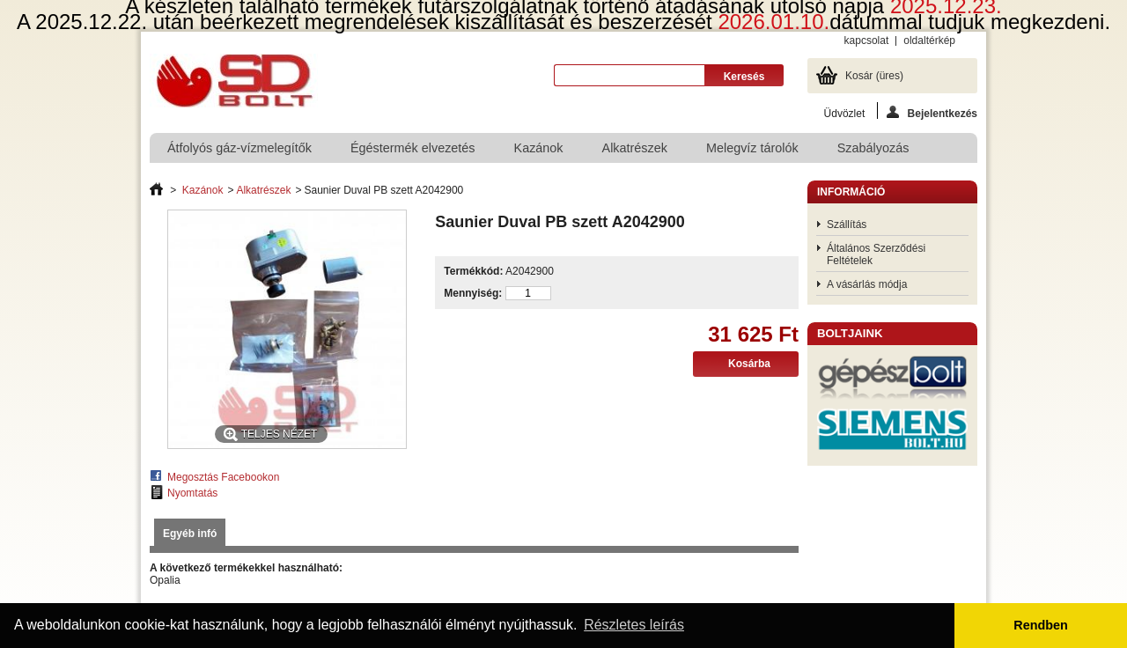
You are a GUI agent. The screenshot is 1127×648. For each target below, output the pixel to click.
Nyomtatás (192, 493)
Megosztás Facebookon (223, 477)
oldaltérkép (929, 40)
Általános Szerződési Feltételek (876, 254)
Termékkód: (473, 271)
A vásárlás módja (867, 284)
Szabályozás (873, 148)
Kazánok (539, 148)
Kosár (874, 76)
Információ (851, 192)
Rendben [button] (1040, 625)
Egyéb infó (190, 533)
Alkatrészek (634, 148)
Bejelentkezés (932, 112)
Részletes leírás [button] (634, 624)
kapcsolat (866, 40)
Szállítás (846, 224)
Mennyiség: (473, 293)
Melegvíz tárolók (752, 148)
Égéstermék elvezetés (412, 148)
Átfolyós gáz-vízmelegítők (239, 148)
